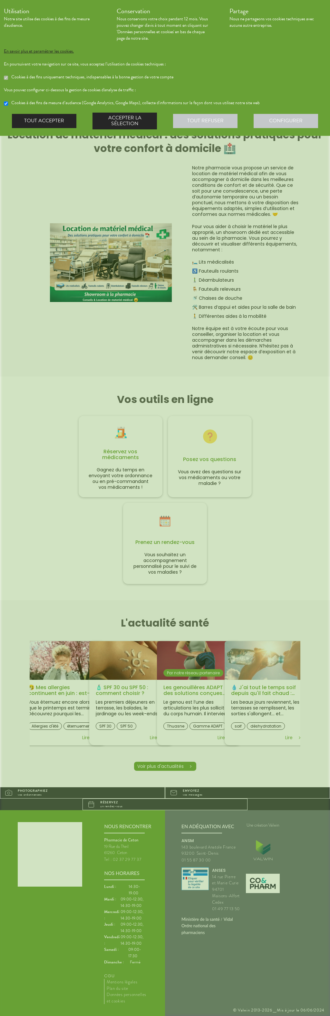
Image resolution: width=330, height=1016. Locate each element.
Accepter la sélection (124, 120)
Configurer (286, 121)
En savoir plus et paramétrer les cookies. (39, 51)
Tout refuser (205, 121)
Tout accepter (44, 121)
